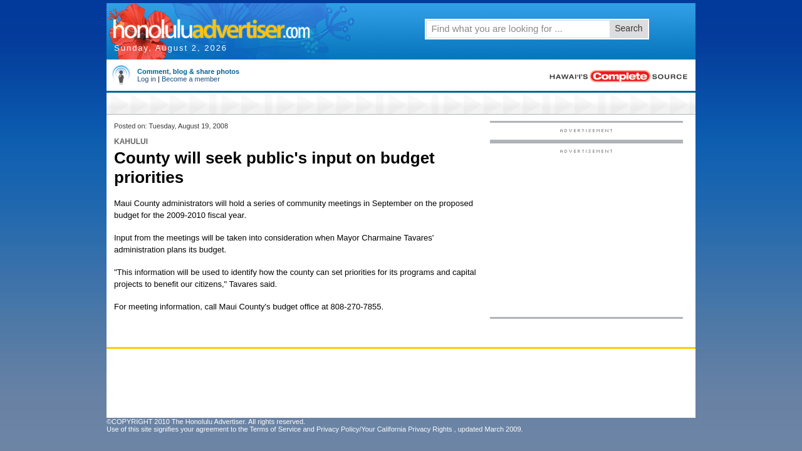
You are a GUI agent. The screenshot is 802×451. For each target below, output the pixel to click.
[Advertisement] (586, 232)
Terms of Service (275, 429)
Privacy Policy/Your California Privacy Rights (384, 429)
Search (628, 28)
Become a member (191, 79)
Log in (146, 79)
